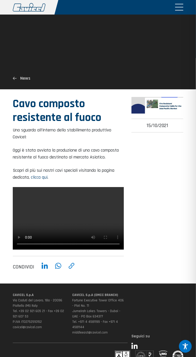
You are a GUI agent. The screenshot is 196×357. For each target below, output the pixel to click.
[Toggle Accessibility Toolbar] (185, 346)
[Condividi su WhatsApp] (58, 269)
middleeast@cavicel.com (90, 332)
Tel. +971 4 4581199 (86, 321)
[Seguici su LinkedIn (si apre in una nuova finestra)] (157, 347)
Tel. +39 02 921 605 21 (29, 311)
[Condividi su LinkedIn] (45, 269)
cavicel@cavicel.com (27, 327)
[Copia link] (72, 269)
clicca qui (39, 180)
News (21, 78)
